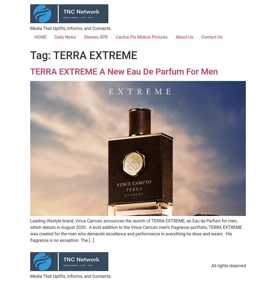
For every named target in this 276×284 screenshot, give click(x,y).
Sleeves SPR (96, 37)
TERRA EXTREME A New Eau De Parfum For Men (124, 71)
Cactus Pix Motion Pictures (141, 37)
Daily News (65, 37)
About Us (184, 37)
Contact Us (212, 37)
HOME (40, 37)
